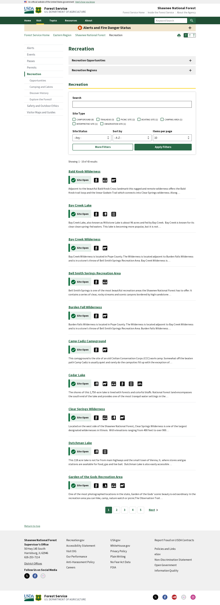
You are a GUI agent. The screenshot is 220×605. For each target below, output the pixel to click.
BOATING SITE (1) (149, 119)
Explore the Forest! (41, 99)
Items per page (162, 131)
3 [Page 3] (124, 510)
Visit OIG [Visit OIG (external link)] (71, 551)
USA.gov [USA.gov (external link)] (115, 540)
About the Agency (186, 12)
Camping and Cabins (41, 86)
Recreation (34, 74)
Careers (70, 567)
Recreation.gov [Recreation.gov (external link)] (75, 540)
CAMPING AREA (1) (173, 119)
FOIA (113, 567)
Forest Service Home (134, 12)
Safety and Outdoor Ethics (43, 106)
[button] (179, 35)
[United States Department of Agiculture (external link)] (29, 10)
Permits (31, 67)
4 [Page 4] (132, 510)
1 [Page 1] (108, 510)
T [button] (186, 35)
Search (76, 98)
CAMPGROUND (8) (85, 119)
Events (31, 54)
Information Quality (166, 570)
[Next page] (154, 510)
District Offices (33, 563)
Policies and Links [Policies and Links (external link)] (165, 549)
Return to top (32, 526)
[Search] (192, 20)
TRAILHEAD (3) (107, 119)
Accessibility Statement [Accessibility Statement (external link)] (80, 545)
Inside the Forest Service (161, 12)
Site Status (79, 131)
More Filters (103, 147)
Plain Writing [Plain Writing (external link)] (118, 556)
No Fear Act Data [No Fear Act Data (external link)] (120, 562)
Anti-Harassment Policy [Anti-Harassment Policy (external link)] (80, 562)
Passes (31, 61)
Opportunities (38, 80)
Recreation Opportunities (88, 60)
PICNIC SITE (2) (128, 119)
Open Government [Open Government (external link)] (166, 565)
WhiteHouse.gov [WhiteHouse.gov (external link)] (120, 545)
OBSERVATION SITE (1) (115, 123)
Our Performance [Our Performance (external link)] (76, 556)
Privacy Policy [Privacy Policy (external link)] (118, 551)
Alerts (30, 48)
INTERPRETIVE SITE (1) (87, 123)
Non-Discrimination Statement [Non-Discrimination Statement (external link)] (173, 560)
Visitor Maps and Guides (41, 112)
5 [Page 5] (140, 510)
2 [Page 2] (116, 510)
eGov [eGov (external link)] (158, 554)
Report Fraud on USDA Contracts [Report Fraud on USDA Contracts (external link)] (174, 540)
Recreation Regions (84, 70)
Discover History (39, 93)
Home (27, 20)
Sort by (117, 131)
